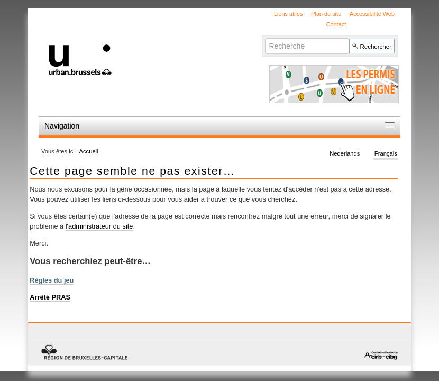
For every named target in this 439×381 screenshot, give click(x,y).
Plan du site (326, 14)
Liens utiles (288, 14)
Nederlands (345, 153)
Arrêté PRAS (50, 297)
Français (385, 153)
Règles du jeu (52, 280)
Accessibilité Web (372, 14)
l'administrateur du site (99, 226)
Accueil (88, 151)
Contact (336, 24)
